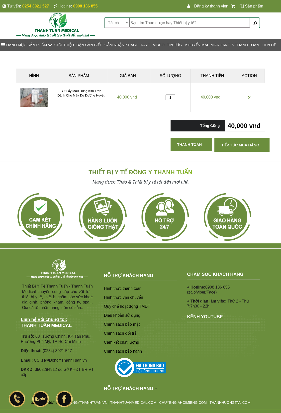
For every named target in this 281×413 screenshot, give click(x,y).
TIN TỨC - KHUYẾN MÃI (187, 45)
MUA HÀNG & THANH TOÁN (234, 45)
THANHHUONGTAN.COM (230, 403)
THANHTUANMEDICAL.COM (133, 403)
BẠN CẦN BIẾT (89, 45)
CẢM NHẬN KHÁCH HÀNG (127, 45)
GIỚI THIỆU (64, 45)
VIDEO (159, 45)
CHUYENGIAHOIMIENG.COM (183, 403)
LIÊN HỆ (269, 45)
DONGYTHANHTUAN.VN (87, 403)
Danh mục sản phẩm (26, 44)
